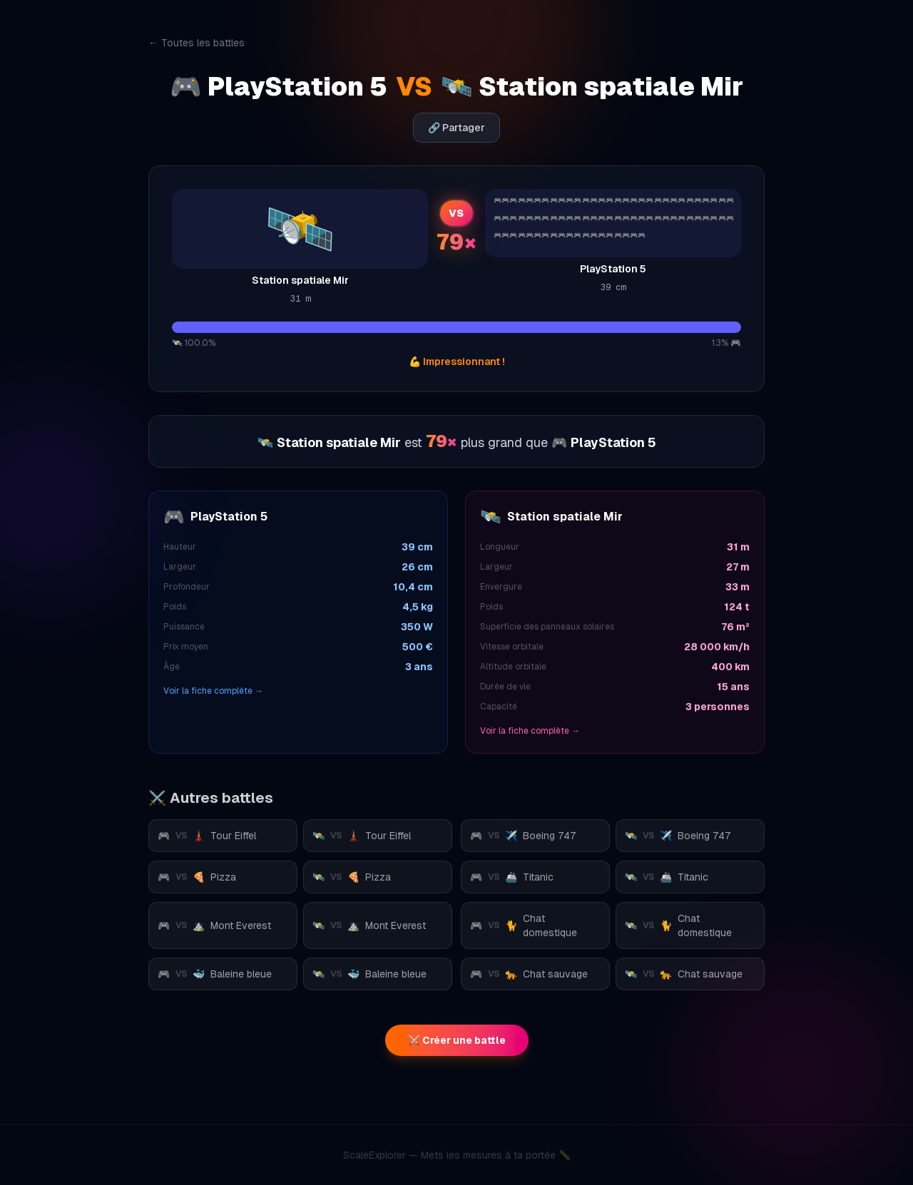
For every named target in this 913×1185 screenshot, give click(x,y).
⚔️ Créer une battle (457, 1040)
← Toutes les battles (196, 42)
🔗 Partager (456, 127)
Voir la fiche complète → (213, 691)
